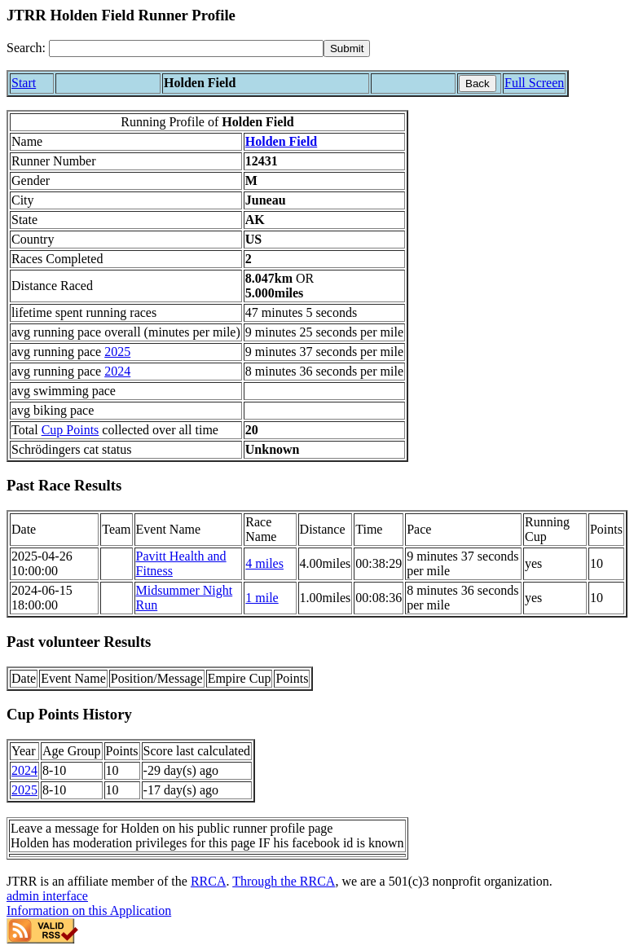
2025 (117, 351)
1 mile (261, 598)
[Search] (186, 48)
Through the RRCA (283, 881)
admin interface (47, 896)
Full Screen (534, 83)
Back (477, 83)
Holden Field (281, 141)
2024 (117, 371)
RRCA (209, 881)
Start (23, 83)
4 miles (264, 563)
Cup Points (70, 430)
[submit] (347, 48)
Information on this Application (89, 910)
